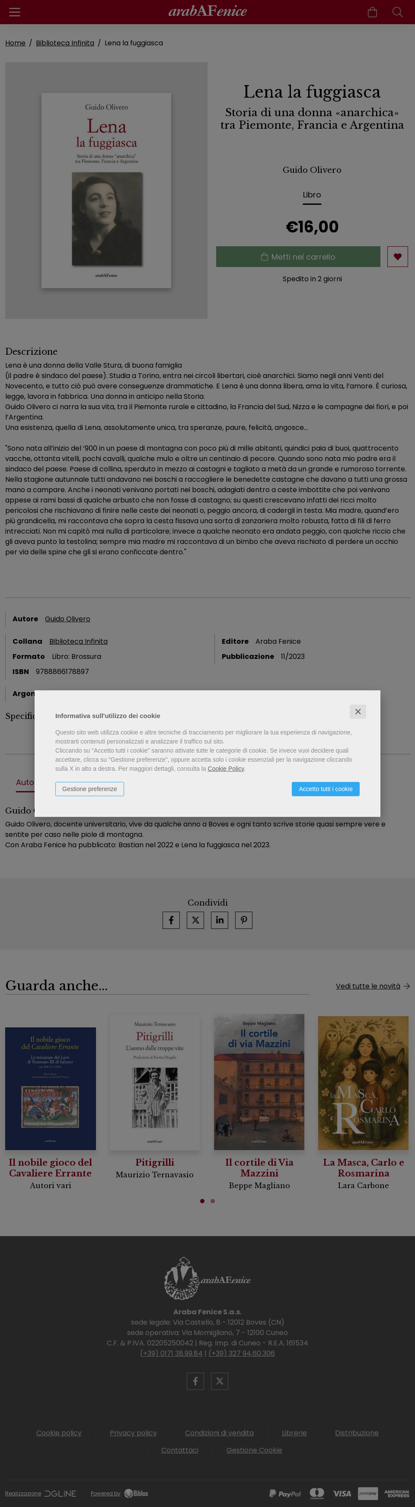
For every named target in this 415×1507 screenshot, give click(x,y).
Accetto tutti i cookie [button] (326, 788)
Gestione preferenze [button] (89, 788)
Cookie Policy (226, 768)
